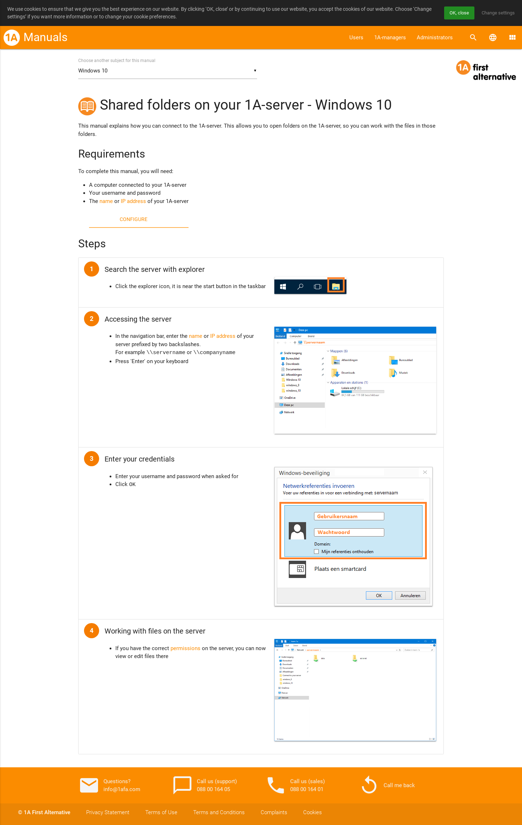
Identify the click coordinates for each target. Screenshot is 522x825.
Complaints (274, 812)
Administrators (435, 37)
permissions (185, 648)
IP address (133, 201)
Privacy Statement (107, 812)
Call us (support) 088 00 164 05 (204, 785)
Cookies (312, 812)
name (106, 201)
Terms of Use (161, 812)
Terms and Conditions (219, 812)
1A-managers (390, 37)
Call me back (386, 785)
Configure (133, 219)
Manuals (45, 37)
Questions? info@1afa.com (109, 785)
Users (356, 37)
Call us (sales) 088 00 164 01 (295, 785)
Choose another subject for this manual (116, 60)
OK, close (455, 13)
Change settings (496, 13)
